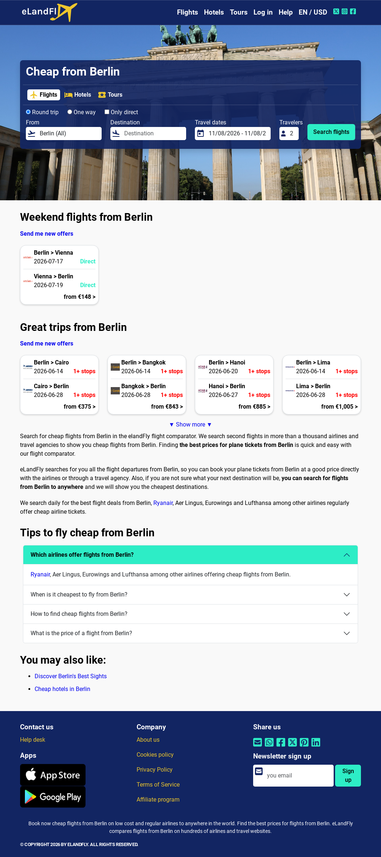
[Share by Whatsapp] (269, 746)
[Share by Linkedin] (315, 746)
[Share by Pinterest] (304, 746)
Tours (239, 12)
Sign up (348, 775)
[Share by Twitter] (292, 746)
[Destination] (153, 133)
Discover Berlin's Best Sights (71, 676)
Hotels (214, 12)
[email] (298, 776)
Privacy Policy (155, 769)
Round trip (42, 112)
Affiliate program (158, 799)
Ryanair (163, 502)
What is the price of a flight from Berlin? (81, 633)
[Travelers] (292, 133)
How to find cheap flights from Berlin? (79, 613)
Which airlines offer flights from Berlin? (82, 554)
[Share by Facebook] (280, 746)
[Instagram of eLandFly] (345, 11)
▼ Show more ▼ (190, 424)
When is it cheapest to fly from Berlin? (79, 594)
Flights (187, 12)
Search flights (331, 131)
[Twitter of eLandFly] (337, 11)
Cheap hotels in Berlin (62, 689)
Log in (263, 12)
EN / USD (313, 12)
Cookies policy (155, 754)
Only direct (121, 112)
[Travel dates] (237, 133)
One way (81, 112)
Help (286, 12)
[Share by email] (257, 746)
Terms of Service (158, 784)
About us (148, 739)
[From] (68, 133)
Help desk (32, 739)
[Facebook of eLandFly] (354, 11)
